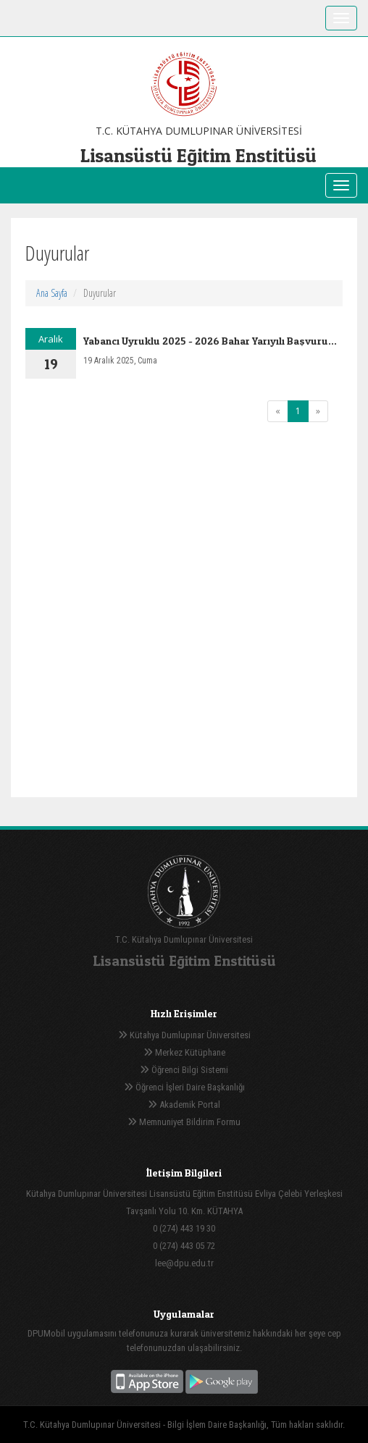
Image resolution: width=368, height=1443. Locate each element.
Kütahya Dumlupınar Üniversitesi (184, 1035)
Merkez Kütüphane (184, 1052)
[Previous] (277, 411)
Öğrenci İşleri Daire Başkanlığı (184, 1087)
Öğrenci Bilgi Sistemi (184, 1069)
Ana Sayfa (51, 293)
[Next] (318, 411)
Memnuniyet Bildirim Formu (184, 1121)
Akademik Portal (184, 1104)
